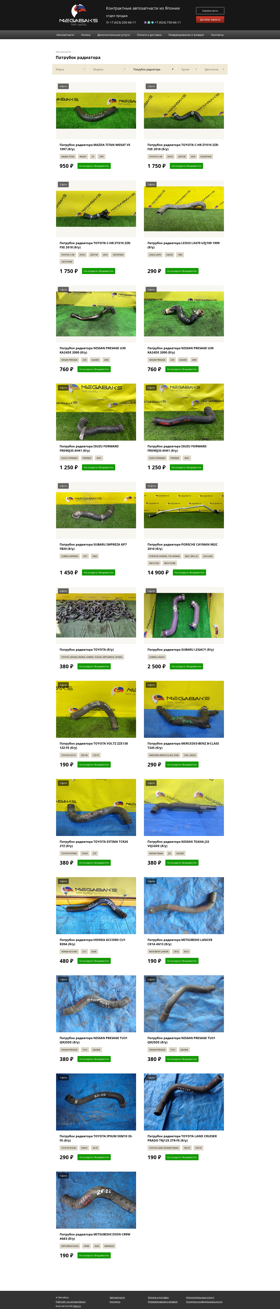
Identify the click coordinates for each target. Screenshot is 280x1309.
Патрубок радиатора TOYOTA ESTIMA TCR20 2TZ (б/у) (94, 844)
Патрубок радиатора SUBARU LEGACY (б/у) (181, 649)
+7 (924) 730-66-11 (162, 22)
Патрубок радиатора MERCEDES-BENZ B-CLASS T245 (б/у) (183, 745)
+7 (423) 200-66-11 (121, 22)
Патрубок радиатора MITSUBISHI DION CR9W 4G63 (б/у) (95, 1236)
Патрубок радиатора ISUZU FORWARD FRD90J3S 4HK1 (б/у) (89, 448)
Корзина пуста (210, 10)
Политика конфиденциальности (204, 1301)
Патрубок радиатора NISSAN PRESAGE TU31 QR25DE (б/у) (94, 1040)
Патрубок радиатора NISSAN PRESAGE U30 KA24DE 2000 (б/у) (93, 350)
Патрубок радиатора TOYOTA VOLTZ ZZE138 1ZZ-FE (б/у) (94, 745)
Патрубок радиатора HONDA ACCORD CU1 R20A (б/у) (93, 942)
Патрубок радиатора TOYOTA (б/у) (87, 649)
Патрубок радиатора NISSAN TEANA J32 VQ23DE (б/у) (178, 844)
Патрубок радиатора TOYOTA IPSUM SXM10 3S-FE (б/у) (96, 1138)
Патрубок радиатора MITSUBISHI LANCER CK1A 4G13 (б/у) (180, 942)
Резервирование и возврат (163, 1301)
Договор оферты (210, 19)
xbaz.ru (77, 1306)
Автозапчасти (63, 51)
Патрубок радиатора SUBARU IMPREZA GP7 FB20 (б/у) (93, 546)
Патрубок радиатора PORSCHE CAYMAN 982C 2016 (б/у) (183, 546)
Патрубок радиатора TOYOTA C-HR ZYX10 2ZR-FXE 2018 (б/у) (183, 147)
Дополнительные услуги (200, 1297)
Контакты (115, 1301)
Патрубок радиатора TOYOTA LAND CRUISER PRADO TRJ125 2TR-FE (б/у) (182, 1138)
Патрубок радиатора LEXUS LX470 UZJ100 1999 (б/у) (184, 245)
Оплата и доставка (158, 1297)
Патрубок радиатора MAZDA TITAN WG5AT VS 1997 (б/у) (95, 147)
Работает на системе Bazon (71, 1301)
